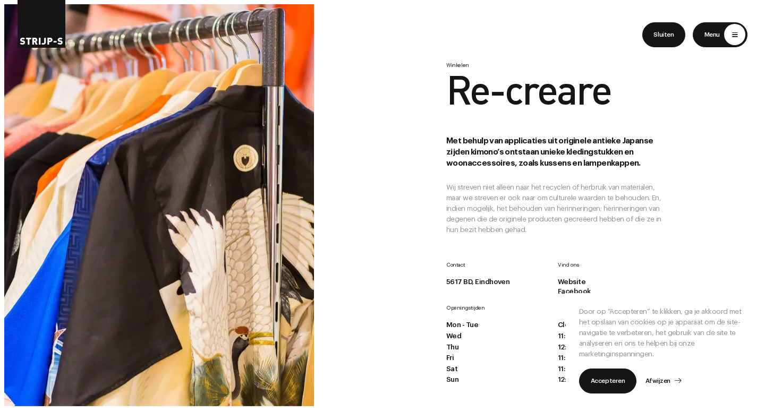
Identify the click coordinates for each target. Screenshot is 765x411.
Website (571, 281)
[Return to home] (41, 24)
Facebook (574, 291)
